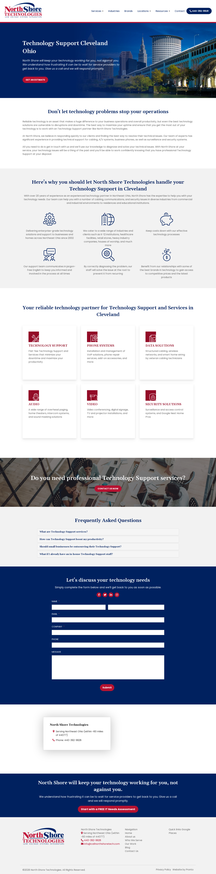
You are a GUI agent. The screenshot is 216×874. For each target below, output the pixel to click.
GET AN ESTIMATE (35, 79)
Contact (180, 11)
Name (56, 601)
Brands (128, 11)
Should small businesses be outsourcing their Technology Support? (80, 546)
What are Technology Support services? (64, 531)
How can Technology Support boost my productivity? (72, 539)
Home (128, 832)
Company (58, 626)
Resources (163, 11)
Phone (55, 639)
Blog (127, 846)
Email (56, 614)
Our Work (130, 843)
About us (130, 836)
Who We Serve (133, 839)
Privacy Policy (162, 869)
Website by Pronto (182, 869)
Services (97, 11)
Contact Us (131, 850)
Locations (144, 11)
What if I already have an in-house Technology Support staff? (76, 554)
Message (56, 652)
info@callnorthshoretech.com (102, 843)
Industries (114, 11)
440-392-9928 (199, 10)
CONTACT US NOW (108, 488)
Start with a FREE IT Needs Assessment (108, 808)
